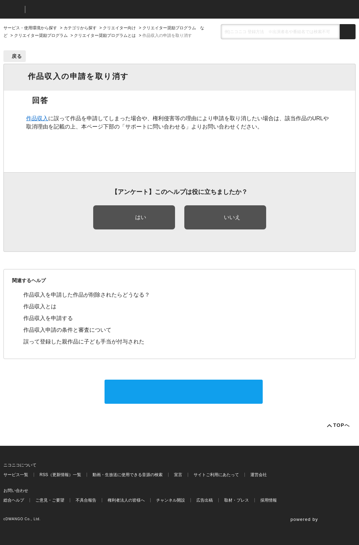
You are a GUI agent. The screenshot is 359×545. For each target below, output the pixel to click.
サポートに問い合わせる (183, 391)
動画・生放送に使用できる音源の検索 (128, 474)
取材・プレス (236, 500)
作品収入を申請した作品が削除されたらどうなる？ (86, 295)
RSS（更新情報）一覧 (60, 474)
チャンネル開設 (170, 500)
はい (140, 217)
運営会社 (258, 474)
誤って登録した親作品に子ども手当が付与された (83, 342)
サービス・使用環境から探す (30, 27)
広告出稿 (204, 500)
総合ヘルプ (13, 500)
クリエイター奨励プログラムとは (105, 35)
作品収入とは (39, 306)
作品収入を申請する (48, 318)
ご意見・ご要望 (49, 500)
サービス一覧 (15, 474)
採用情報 (268, 500)
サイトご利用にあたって (216, 474)
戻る (17, 56)
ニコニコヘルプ (67, 9)
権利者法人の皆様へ (126, 500)
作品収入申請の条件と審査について (67, 330)
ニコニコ (12, 9)
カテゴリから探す (80, 27)
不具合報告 (86, 500)
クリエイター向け (119, 27)
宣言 (178, 474)
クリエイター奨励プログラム (41, 35)
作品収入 (37, 118)
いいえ (232, 217)
